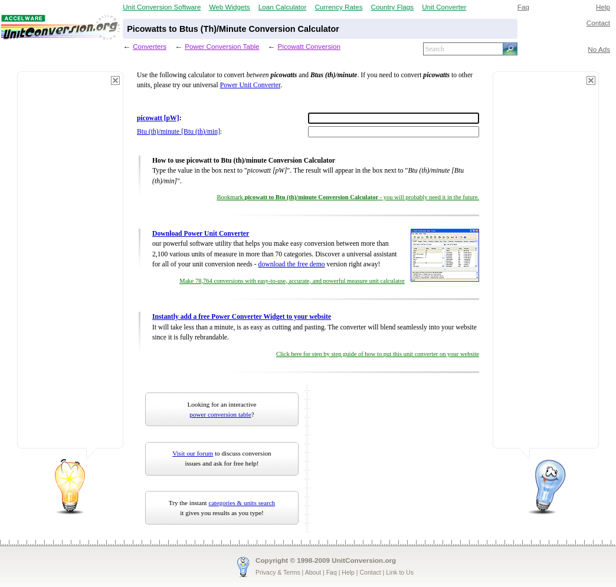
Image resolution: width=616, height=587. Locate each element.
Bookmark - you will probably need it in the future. (348, 197)
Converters (149, 46)
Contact (598, 23)
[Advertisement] (70, 265)
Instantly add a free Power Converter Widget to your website (241, 317)
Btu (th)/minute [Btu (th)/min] (178, 132)
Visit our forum (192, 453)
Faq (523, 7)
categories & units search (241, 502)
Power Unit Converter (250, 85)
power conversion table (220, 414)
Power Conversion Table (222, 46)
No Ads (599, 49)
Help (603, 7)
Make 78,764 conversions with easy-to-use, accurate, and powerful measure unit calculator (292, 281)
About (313, 572)
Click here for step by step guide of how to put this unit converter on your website (377, 354)
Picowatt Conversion (309, 46)
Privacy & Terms (277, 572)
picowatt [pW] (158, 118)
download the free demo (291, 264)
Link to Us (400, 572)
